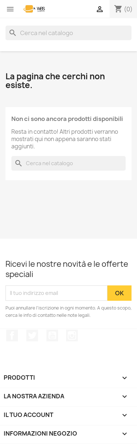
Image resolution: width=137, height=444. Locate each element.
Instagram (72, 335)
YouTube (52, 335)
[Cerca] (68, 33)
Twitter (32, 335)
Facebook (12, 335)
